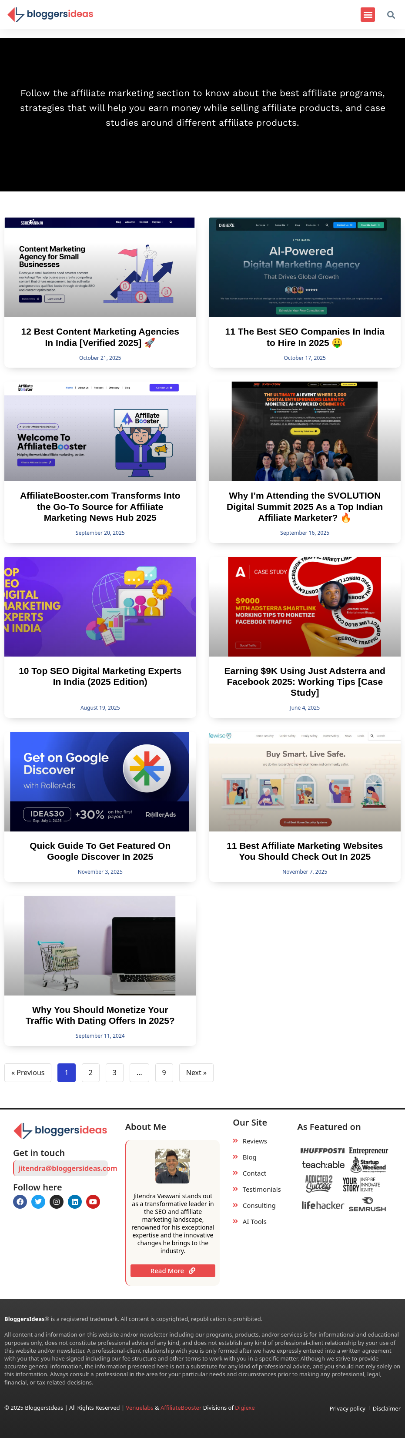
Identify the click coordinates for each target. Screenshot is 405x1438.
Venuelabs (140, 1407)
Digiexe (244, 1407)
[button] (368, 14)
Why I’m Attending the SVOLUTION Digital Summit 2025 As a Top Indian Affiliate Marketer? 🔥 (305, 506)
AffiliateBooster (181, 1407)
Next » (196, 1072)
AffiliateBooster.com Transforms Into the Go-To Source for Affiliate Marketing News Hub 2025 (100, 506)
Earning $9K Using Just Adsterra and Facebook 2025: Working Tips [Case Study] (304, 681)
